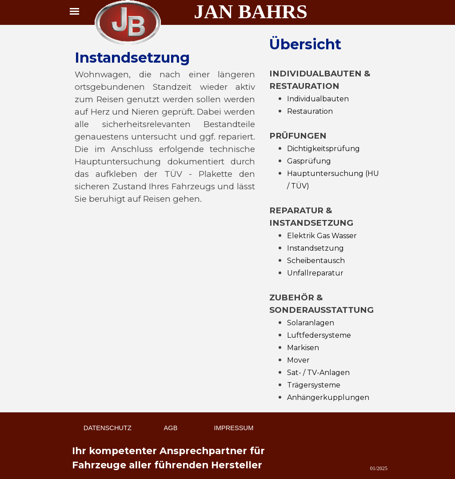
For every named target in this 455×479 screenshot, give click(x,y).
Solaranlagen (310, 323)
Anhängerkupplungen (328, 397)
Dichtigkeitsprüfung (323, 148)
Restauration (310, 111)
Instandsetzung (315, 248)
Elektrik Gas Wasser (322, 236)
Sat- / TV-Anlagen (318, 372)
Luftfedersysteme (319, 335)
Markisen (303, 347)
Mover (298, 360)
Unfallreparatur (315, 273)
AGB (171, 427)
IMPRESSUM (234, 427)
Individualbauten (318, 99)
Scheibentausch (316, 260)
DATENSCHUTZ (108, 427)
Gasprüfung (309, 161)
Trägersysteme (313, 385)
